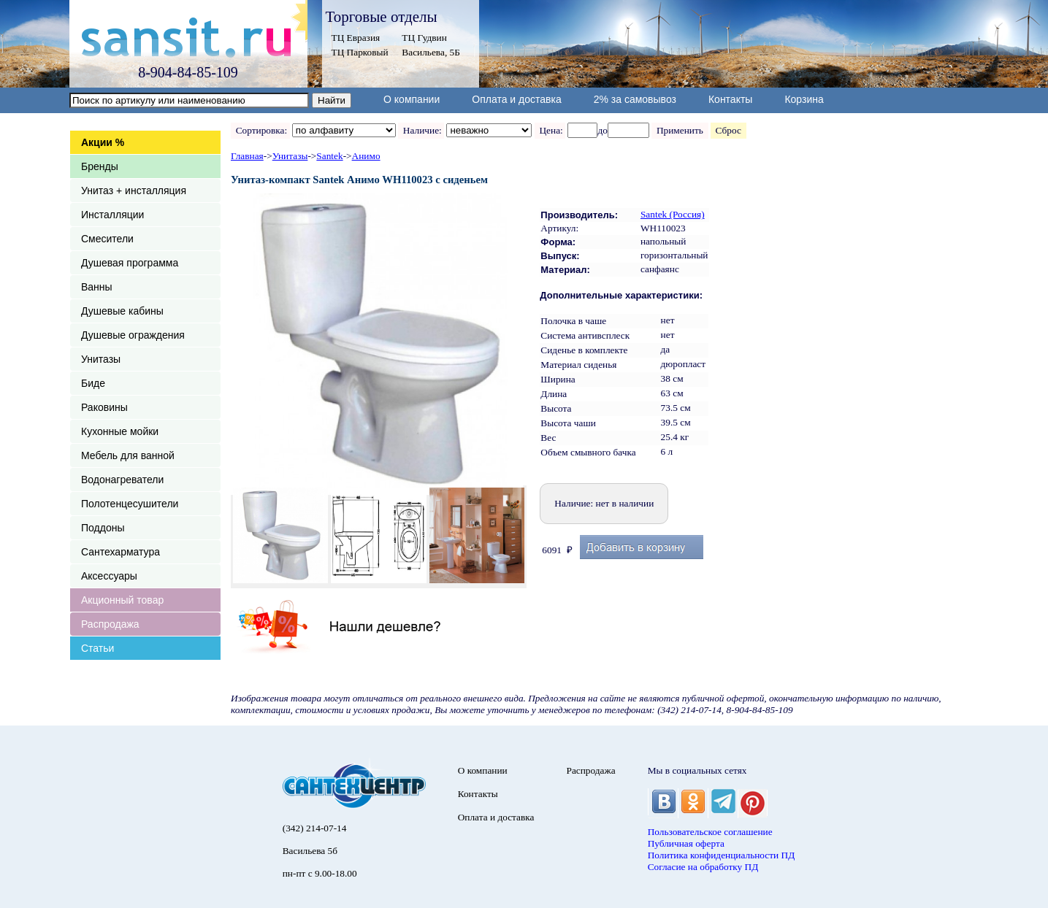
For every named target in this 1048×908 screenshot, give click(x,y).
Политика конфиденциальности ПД (721, 855)
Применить (679, 130)
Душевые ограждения (133, 335)
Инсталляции (112, 214)
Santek (329, 155)
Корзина (803, 99)
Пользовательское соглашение (710, 831)
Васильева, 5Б (431, 52)
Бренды (99, 166)
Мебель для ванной (128, 455)
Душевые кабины (122, 311)
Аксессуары (109, 576)
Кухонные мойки (119, 431)
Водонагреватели (122, 479)
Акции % (102, 142)
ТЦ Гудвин (424, 37)
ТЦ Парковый (360, 52)
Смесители (107, 239)
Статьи (97, 648)
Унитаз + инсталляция (133, 190)
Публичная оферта (686, 843)
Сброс (728, 130)
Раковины (104, 407)
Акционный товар (122, 600)
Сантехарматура (120, 552)
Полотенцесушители (129, 503)
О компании (411, 99)
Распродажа (110, 624)
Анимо (366, 155)
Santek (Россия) (672, 214)
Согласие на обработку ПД (703, 866)
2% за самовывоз (635, 99)
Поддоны (102, 528)
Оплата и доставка (516, 99)
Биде (93, 383)
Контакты (730, 99)
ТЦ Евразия (356, 37)
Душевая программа (129, 263)
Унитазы (101, 359)
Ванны (96, 287)
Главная (247, 155)
